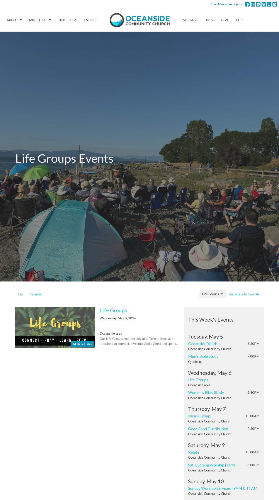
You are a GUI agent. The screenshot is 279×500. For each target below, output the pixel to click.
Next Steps (68, 20)
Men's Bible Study (203, 356)
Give (225, 20)
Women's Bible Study (206, 392)
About (14, 20)
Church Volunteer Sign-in (226, 4)
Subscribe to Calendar (245, 294)
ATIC (239, 20)
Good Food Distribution (208, 428)
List (21, 294)
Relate (193, 452)
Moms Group (199, 416)
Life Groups (212, 294)
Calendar (36, 294)
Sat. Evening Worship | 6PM (211, 465)
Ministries (40, 20)
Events (90, 20)
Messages (191, 20)
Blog (210, 20)
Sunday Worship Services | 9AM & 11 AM (222, 488)
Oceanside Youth (202, 343)
